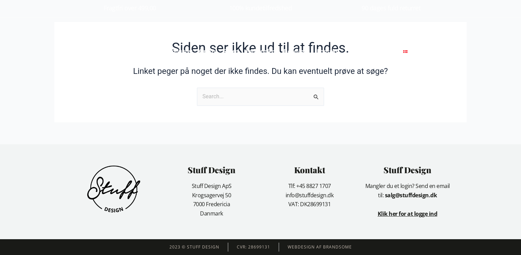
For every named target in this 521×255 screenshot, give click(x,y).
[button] (424, 51)
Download (297, 51)
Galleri (230, 51)
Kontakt (327, 51)
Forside (151, 51)
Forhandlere (261, 51)
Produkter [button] (179, 51)
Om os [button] (207, 51)
